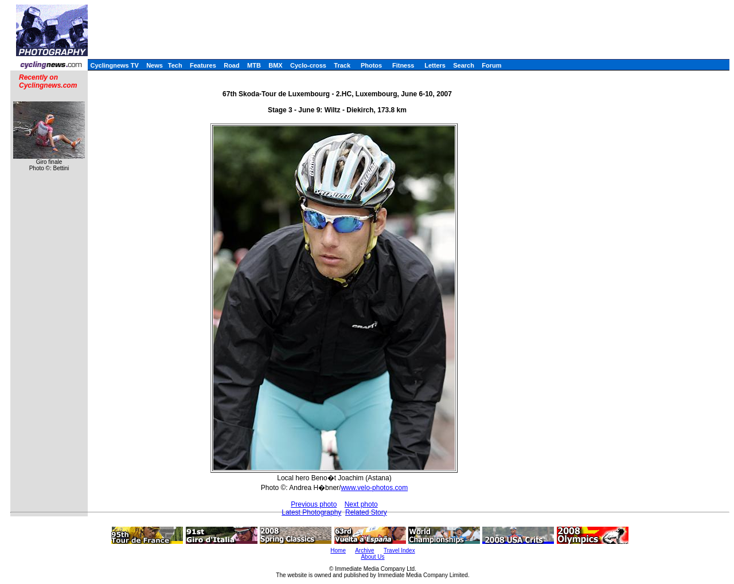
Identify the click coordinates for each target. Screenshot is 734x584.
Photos (371, 65)
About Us (372, 557)
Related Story (366, 512)
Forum (491, 65)
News (154, 65)
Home (338, 550)
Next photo (361, 504)
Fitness (403, 65)
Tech (175, 65)
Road (232, 65)
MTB (254, 65)
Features (203, 65)
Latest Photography (311, 512)
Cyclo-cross (308, 65)
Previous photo (314, 504)
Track (342, 65)
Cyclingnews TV (114, 65)
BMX (275, 65)
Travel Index (399, 550)
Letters (435, 65)
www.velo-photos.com (374, 488)
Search (463, 65)
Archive (364, 550)
